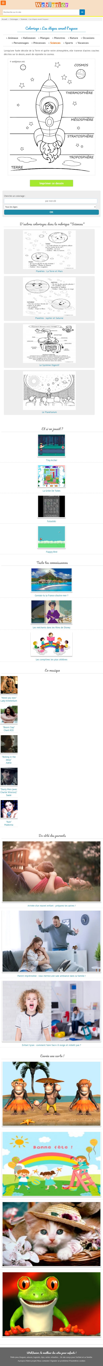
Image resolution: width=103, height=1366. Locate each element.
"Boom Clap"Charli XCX (9, 727)
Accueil (4, 19)
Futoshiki (51, 520)
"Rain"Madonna (9, 821)
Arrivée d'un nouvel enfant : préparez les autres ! (51, 904)
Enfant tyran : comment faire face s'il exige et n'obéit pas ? (51, 1044)
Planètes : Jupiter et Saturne (49, 317)
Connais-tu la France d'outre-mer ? (51, 594)
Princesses (39, 43)
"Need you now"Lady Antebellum (9, 697)
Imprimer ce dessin (51, 183)
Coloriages (14, 19)
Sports (69, 43)
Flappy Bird (51, 550)
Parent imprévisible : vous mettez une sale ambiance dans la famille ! (51, 974)
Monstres (59, 38)
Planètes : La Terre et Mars (49, 270)
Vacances (83, 43)
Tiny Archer (51, 459)
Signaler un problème (59, 1361)
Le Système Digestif (49, 364)
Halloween (29, 38)
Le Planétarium (49, 411)
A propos (21, 1361)
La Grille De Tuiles (51, 489)
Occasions (88, 38)
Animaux (13, 38)
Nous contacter (43, 1361)
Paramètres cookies (77, 1361)
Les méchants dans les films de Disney (51, 626)
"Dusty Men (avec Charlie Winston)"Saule (9, 791)
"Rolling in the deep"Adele (9, 758)
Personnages (21, 43)
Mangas (44, 38)
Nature (74, 38)
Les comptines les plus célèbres (51, 658)
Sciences (24, 19)
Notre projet (31, 1361)
